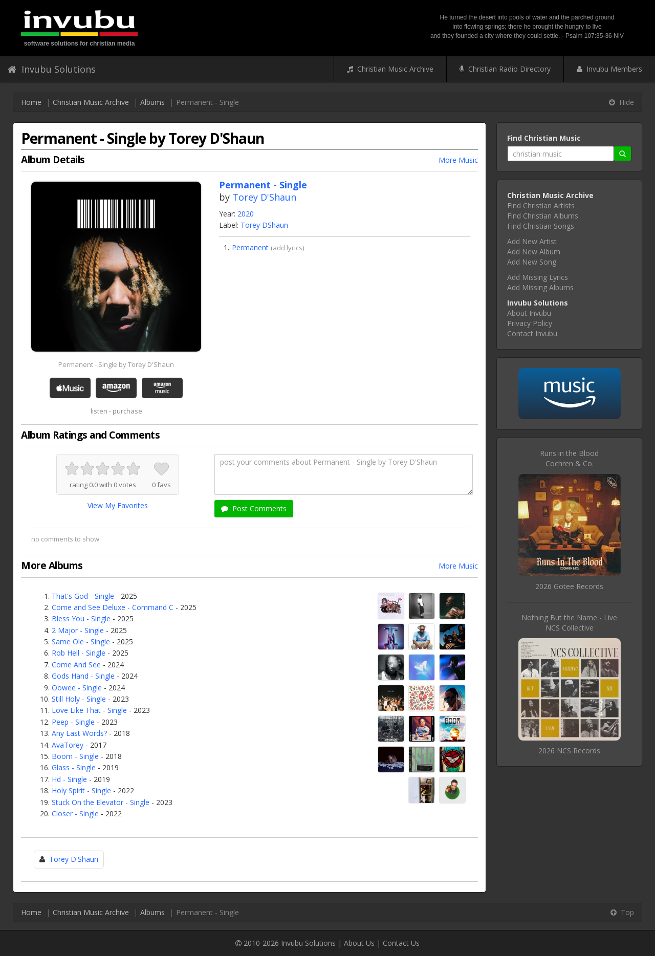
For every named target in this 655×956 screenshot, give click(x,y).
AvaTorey (67, 745)
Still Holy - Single (79, 699)
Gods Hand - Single (83, 676)
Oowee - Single (77, 687)
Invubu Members (609, 69)
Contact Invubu (532, 333)
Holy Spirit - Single (81, 790)
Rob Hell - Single (78, 653)
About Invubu (529, 313)
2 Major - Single (78, 630)
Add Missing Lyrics (537, 277)
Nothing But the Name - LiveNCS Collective (569, 623)
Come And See (76, 664)
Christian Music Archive (390, 69)
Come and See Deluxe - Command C (112, 607)
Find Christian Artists (541, 205)
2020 (245, 214)
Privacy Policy (529, 323)
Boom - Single (75, 756)
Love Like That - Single (89, 710)
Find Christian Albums (542, 216)
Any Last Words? (79, 733)
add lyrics (287, 247)
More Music (458, 160)
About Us (359, 943)
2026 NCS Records (569, 750)
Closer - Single (75, 813)
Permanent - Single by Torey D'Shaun (116, 364)
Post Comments (254, 508)
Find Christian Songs (540, 226)
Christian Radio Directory (505, 69)
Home (31, 102)
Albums (152, 102)
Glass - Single (74, 767)
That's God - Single (83, 596)
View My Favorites (118, 505)
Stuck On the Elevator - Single (100, 802)
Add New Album (533, 251)
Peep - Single (73, 722)
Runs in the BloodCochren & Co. (569, 458)
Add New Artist (532, 241)
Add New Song (531, 262)
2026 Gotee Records (569, 586)
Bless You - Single (81, 618)
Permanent (250, 247)
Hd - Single (69, 779)
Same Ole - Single (81, 641)
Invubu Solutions (52, 69)
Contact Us (401, 943)
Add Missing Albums (540, 287)
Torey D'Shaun (264, 197)
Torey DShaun (264, 225)
